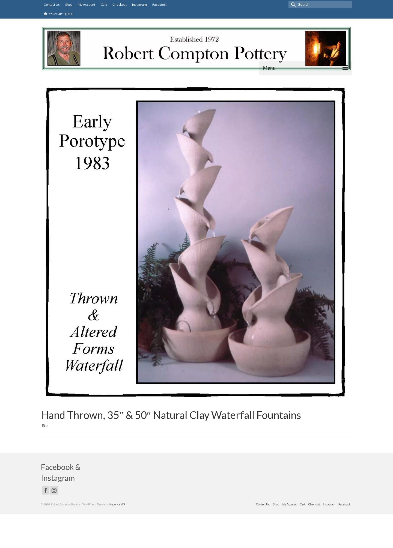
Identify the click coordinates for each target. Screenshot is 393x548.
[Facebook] (45, 490)
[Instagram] (54, 490)
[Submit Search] (292, 4)
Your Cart (58, 14)
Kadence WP (117, 504)
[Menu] (305, 68)
